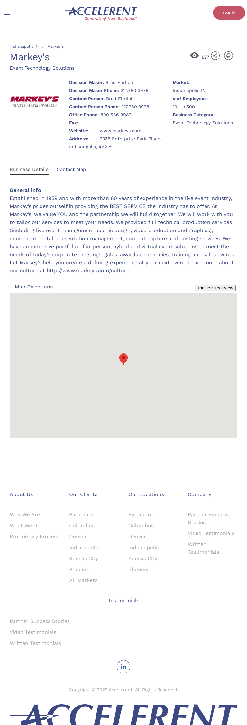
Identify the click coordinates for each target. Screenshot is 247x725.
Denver (78, 536)
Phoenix (79, 569)
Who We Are (25, 515)
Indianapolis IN (24, 46)
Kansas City (83, 558)
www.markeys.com (120, 130)
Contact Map (71, 169)
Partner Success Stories (40, 621)
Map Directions (34, 287)
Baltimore (81, 515)
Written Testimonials (35, 643)
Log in (229, 12)
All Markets (83, 580)
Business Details (29, 169)
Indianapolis (84, 547)
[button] (123, 359)
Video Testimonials (211, 533)
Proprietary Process (34, 536)
